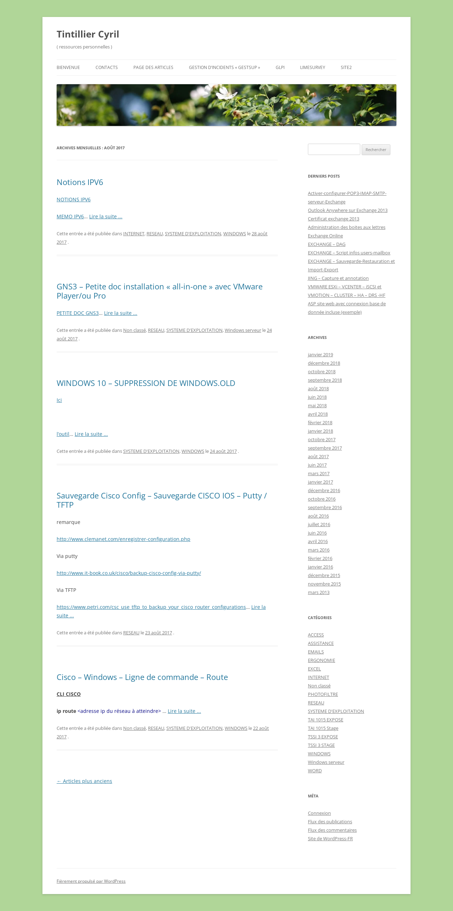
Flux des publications (330, 821)
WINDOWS (234, 233)
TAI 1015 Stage (323, 728)
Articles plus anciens (84, 781)
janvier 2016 (320, 567)
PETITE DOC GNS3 (78, 313)
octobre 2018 (322, 371)
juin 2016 (317, 533)
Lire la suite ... (105, 216)
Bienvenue (68, 67)
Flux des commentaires (332, 830)
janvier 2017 (320, 482)
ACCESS (316, 635)
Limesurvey (312, 67)
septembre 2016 (325, 507)
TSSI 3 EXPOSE (323, 736)
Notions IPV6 (80, 182)
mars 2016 (318, 550)
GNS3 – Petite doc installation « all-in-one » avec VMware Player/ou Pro (160, 291)
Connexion (319, 813)
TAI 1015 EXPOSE (325, 719)
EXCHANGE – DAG (326, 244)
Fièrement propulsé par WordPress (91, 881)
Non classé (134, 330)
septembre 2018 (325, 380)
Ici (59, 400)
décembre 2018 (324, 363)
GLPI (280, 67)
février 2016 (320, 558)
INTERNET (133, 233)
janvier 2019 (320, 354)
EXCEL (314, 668)
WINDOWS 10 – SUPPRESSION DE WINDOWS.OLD (146, 382)
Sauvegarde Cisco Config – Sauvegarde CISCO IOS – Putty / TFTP (162, 500)
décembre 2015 (324, 575)
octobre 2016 (322, 499)
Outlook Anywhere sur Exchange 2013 (348, 210)
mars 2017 (318, 473)
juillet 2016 (319, 524)
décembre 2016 (324, 490)
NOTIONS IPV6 (74, 199)
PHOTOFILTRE (323, 694)
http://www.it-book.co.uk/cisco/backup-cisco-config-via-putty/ (129, 573)
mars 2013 (318, 592)
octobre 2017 (322, 439)
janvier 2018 (320, 431)
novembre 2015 (324, 584)
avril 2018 (318, 414)
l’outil (63, 434)
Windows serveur (243, 330)
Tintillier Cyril (88, 34)
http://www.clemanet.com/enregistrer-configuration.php (123, 539)
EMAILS (316, 651)
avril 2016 (318, 541)
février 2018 (320, 422)
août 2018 (318, 388)
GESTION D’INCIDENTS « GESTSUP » (224, 67)
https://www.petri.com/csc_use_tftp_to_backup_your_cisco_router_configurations (151, 607)
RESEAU (155, 233)
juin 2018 (317, 397)
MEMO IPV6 (70, 216)
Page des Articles (153, 67)
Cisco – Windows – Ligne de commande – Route (142, 676)
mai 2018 (317, 405)
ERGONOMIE (321, 660)
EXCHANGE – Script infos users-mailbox (349, 252)
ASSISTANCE (321, 643)
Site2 (346, 67)
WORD (315, 770)
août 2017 (318, 456)
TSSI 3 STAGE (321, 745)
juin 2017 (317, 465)
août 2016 (318, 516)
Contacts (107, 67)
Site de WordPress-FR (330, 838)
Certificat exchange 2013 (333, 218)
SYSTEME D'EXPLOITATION (193, 233)
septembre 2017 (325, 448)
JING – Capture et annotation (338, 278)
